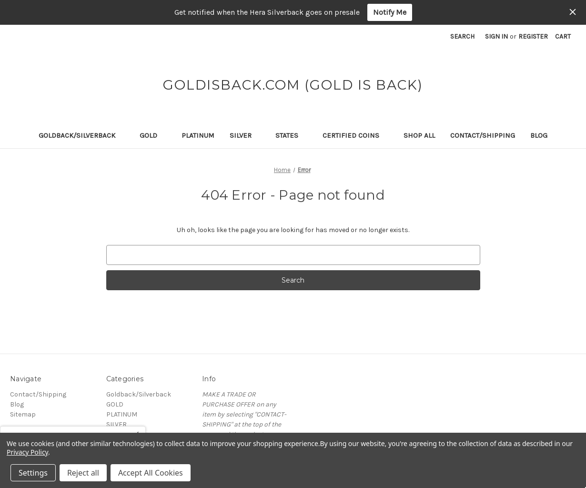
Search (462, 36)
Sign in (496, 36)
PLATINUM (198, 135)
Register (533, 36)
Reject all (83, 473)
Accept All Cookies (150, 473)
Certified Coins (355, 135)
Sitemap (23, 414)
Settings (33, 473)
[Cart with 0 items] (563, 36)
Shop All (419, 135)
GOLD (153, 135)
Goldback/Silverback (81, 135)
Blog (538, 135)
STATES (291, 135)
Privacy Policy (27, 452)
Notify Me (389, 12)
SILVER (245, 135)
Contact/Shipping (482, 135)
